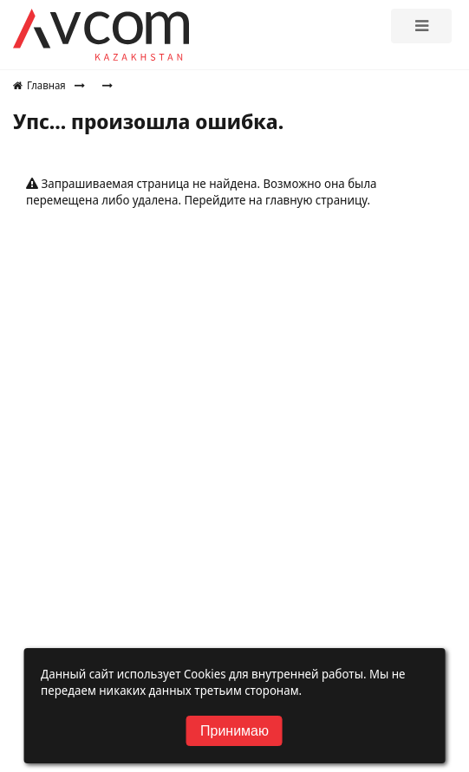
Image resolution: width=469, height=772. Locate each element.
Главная (39, 85)
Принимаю (234, 730)
